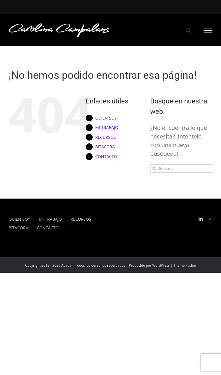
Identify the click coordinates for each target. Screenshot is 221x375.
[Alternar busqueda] (188, 30)
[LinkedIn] (201, 219)
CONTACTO (106, 156)
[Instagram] (210, 219)
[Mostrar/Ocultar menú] (208, 30)
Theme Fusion (185, 265)
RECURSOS (105, 137)
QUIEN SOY (106, 118)
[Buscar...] (181, 168)
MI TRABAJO (106, 127)
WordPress (161, 265)
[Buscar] (154, 168)
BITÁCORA (105, 146)
